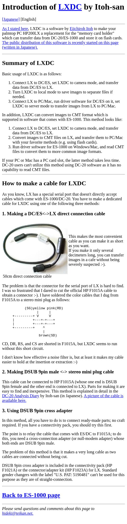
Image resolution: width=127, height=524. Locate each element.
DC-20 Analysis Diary (20, 402)
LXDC (70, 6)
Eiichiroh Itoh (81, 28)
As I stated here (15, 28)
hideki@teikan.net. (17, 519)
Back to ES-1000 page (31, 501)
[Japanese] (11, 19)
